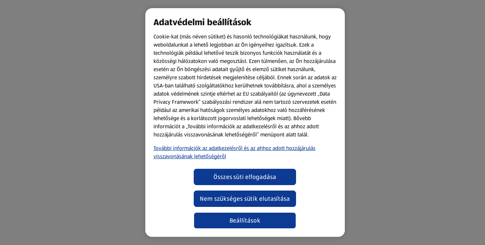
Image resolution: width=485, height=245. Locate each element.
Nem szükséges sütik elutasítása (245, 198)
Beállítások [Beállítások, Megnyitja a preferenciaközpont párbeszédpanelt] (245, 220)
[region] (245, 122)
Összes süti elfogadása (245, 177)
